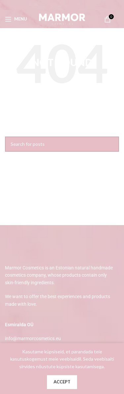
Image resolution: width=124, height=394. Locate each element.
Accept (62, 381)
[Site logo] (62, 18)
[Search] (62, 144)
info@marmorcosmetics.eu (33, 338)
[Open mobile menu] (16, 19)
